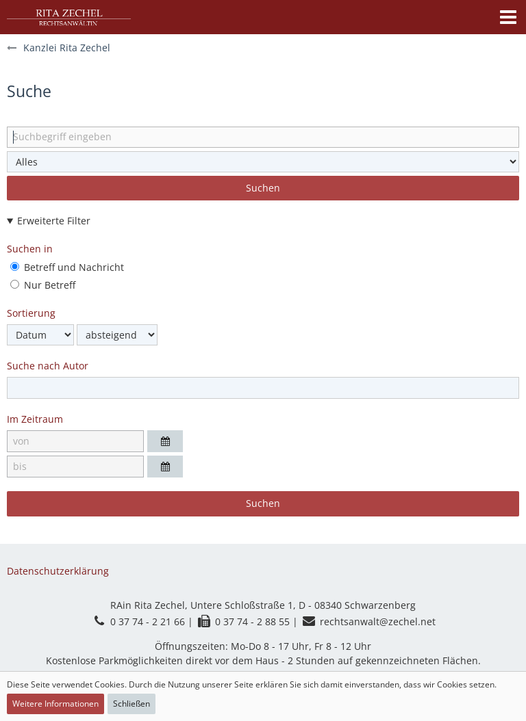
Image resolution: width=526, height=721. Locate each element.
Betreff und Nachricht (67, 267)
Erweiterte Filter (53, 220)
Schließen (131, 703)
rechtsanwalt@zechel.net (378, 621)
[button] (508, 17)
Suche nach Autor (47, 365)
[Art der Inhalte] (263, 161)
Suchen (263, 187)
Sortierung (31, 312)
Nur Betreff (42, 284)
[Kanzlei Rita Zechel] (69, 17)
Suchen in (30, 248)
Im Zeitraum (35, 418)
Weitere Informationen (55, 703)
